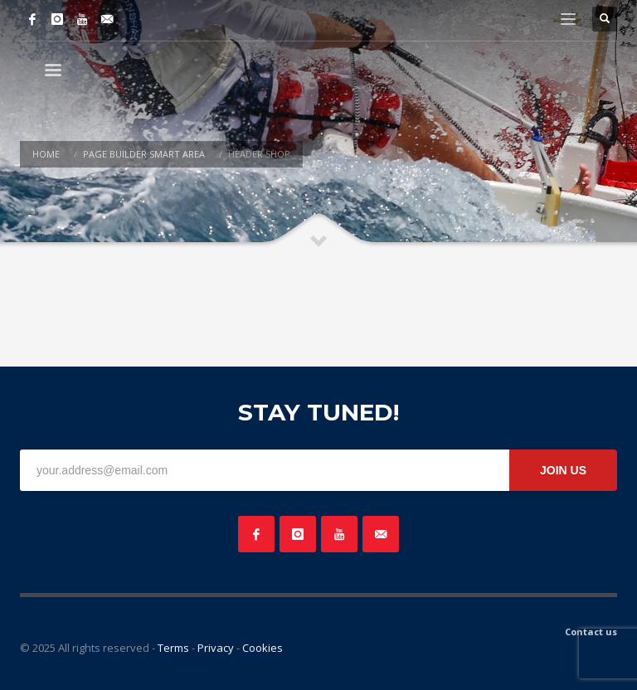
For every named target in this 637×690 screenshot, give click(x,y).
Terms (173, 647)
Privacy (215, 647)
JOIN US (563, 470)
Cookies (262, 647)
